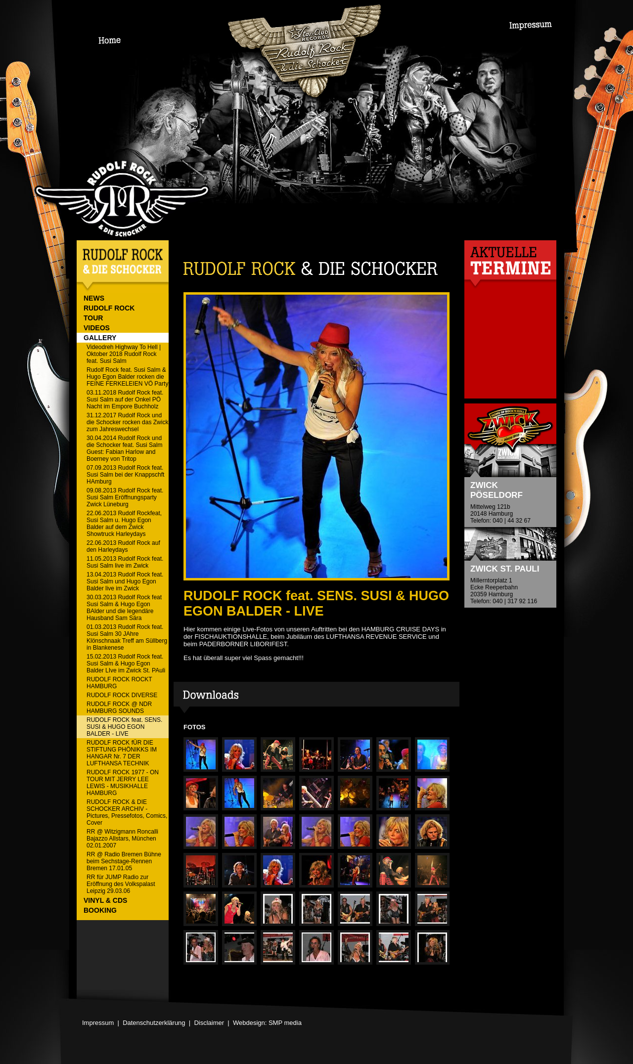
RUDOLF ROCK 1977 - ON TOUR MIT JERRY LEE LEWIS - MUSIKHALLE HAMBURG (123, 783)
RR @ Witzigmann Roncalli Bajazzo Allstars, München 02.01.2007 (122, 838)
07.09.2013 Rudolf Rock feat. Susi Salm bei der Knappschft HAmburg (125, 474)
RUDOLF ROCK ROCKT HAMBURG (119, 683)
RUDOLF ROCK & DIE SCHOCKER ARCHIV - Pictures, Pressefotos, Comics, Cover (127, 812)
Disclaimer (209, 1022)
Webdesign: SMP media (267, 1022)
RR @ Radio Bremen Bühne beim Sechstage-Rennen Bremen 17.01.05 (124, 861)
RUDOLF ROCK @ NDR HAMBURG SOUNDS (119, 707)
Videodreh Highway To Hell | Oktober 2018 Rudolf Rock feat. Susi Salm (124, 354)
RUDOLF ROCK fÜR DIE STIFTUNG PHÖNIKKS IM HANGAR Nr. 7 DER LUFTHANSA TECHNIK (122, 753)
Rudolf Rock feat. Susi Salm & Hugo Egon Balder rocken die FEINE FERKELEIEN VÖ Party (127, 376)
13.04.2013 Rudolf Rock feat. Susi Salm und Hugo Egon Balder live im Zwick (125, 581)
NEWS (94, 298)
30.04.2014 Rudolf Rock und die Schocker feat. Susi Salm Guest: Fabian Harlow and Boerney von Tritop (124, 448)
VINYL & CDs (105, 900)
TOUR (93, 318)
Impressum (98, 1022)
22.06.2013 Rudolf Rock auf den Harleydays (123, 546)
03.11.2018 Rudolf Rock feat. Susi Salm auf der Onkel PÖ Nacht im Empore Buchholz (125, 399)
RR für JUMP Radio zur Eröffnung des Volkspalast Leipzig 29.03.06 (121, 884)
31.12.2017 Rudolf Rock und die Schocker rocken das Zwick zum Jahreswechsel (127, 422)
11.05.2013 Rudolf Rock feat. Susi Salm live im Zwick (125, 562)
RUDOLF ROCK (109, 308)
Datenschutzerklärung (154, 1022)
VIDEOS (97, 328)
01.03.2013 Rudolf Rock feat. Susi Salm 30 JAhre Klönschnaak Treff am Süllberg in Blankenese (127, 637)
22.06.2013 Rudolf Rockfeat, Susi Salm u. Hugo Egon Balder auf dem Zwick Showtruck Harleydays (124, 523)
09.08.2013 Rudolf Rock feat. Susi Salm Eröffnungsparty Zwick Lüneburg (125, 497)
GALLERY (100, 338)
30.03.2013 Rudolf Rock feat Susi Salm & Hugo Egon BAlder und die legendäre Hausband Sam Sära (124, 607)
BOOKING (100, 910)
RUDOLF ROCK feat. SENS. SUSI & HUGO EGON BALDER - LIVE (124, 726)
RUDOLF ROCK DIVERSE (122, 695)
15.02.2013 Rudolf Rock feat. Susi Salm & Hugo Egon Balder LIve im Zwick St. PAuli (126, 663)
